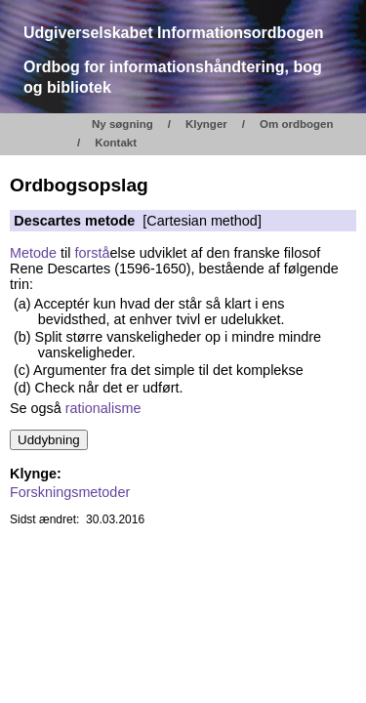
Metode (33, 253)
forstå (91, 253)
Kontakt (116, 142)
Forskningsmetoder (70, 492)
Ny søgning (122, 124)
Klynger (206, 124)
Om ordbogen (297, 124)
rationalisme (103, 408)
